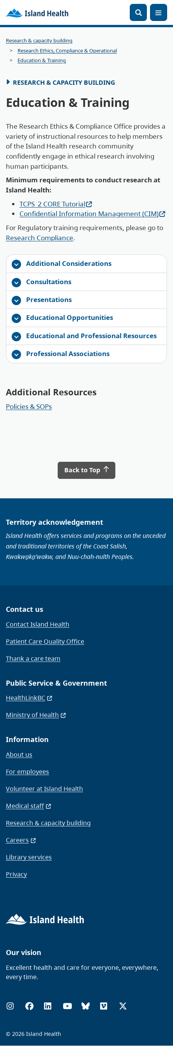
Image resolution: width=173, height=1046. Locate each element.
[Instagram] (10, 1006)
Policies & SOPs (29, 406)
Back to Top (86, 470)
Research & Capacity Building (64, 82)
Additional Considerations (61, 264)
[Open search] (138, 12)
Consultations (41, 282)
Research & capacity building (39, 40)
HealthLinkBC (29, 697)
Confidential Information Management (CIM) (92, 213)
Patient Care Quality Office (45, 641)
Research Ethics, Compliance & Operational (67, 50)
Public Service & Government (56, 683)
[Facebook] (29, 1006)
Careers (21, 840)
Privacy (16, 874)
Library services (29, 857)
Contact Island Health (37, 624)
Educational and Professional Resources (84, 336)
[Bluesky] (85, 1006)
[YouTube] (67, 1006)
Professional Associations (60, 354)
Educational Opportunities (62, 318)
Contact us (24, 609)
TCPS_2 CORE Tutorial (55, 203)
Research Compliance (39, 237)
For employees (27, 771)
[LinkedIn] (47, 1006)
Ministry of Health (36, 715)
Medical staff (29, 806)
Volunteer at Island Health (44, 788)
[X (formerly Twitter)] (123, 1006)
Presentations (42, 300)
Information (27, 739)
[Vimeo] (103, 1006)
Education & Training (42, 60)
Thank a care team (33, 658)
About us (19, 754)
